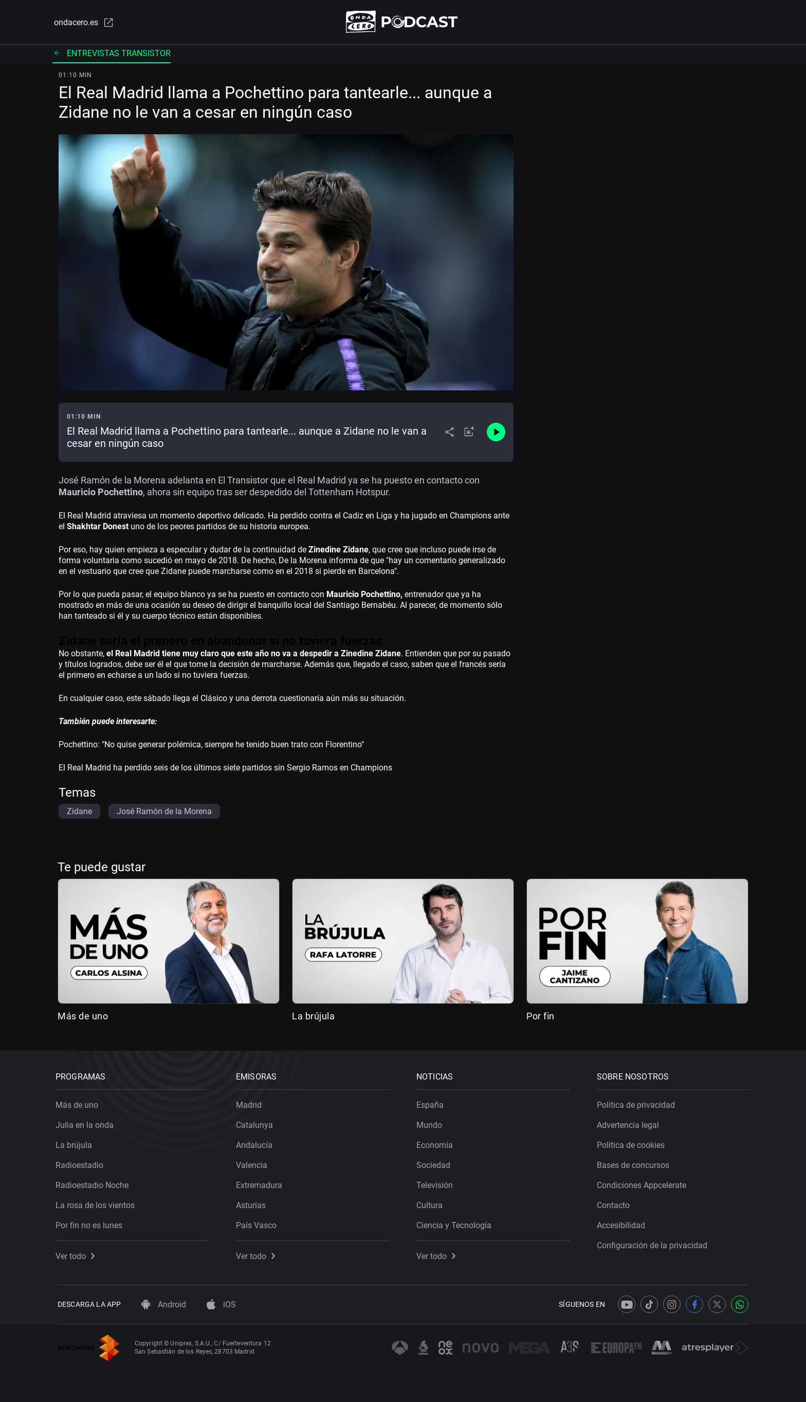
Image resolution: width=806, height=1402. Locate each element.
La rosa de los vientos (97, 1203)
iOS (221, 1304)
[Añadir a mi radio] (469, 433)
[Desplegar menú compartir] (449, 433)
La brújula (313, 1016)
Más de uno (83, 1016)
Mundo (431, 1123)
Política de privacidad (638, 1103)
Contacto (615, 1203)
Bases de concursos (635, 1163)
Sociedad (435, 1163)
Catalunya (256, 1123)
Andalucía (256, 1143)
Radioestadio (81, 1163)
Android (163, 1304)
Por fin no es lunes (91, 1223)
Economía (436, 1143)
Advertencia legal (630, 1123)
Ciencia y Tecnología (455, 1223)
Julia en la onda (87, 1123)
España (432, 1103)
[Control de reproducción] (496, 433)
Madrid (251, 1103)
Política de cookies (633, 1143)
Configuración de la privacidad (654, 1243)
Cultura (431, 1203)
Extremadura (261, 1183)
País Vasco (258, 1223)
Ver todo (77, 1254)
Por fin (540, 1016)
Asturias (253, 1203)
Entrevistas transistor (111, 54)
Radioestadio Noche (94, 1183)
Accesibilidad (623, 1223)
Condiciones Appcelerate (643, 1183)
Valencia (253, 1163)
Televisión (436, 1183)
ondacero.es (82, 22)
